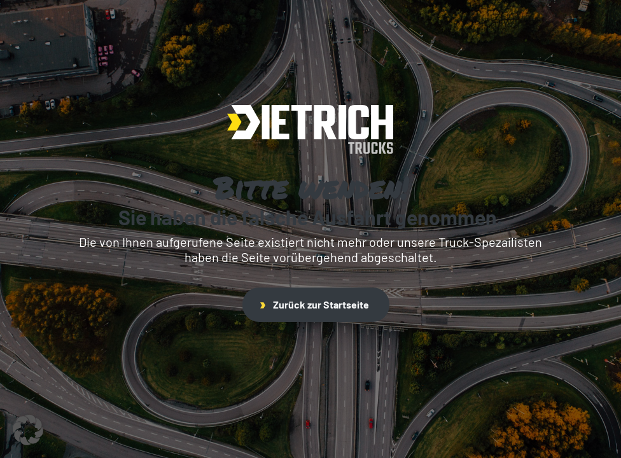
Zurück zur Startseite (314, 304)
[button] (28, 430)
